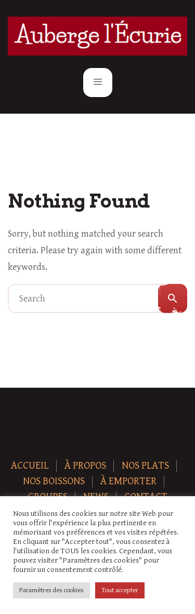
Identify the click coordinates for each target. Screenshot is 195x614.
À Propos (85, 466)
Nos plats (145, 466)
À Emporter (128, 481)
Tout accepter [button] (119, 590)
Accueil (30, 466)
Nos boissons (54, 481)
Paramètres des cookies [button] (51, 590)
